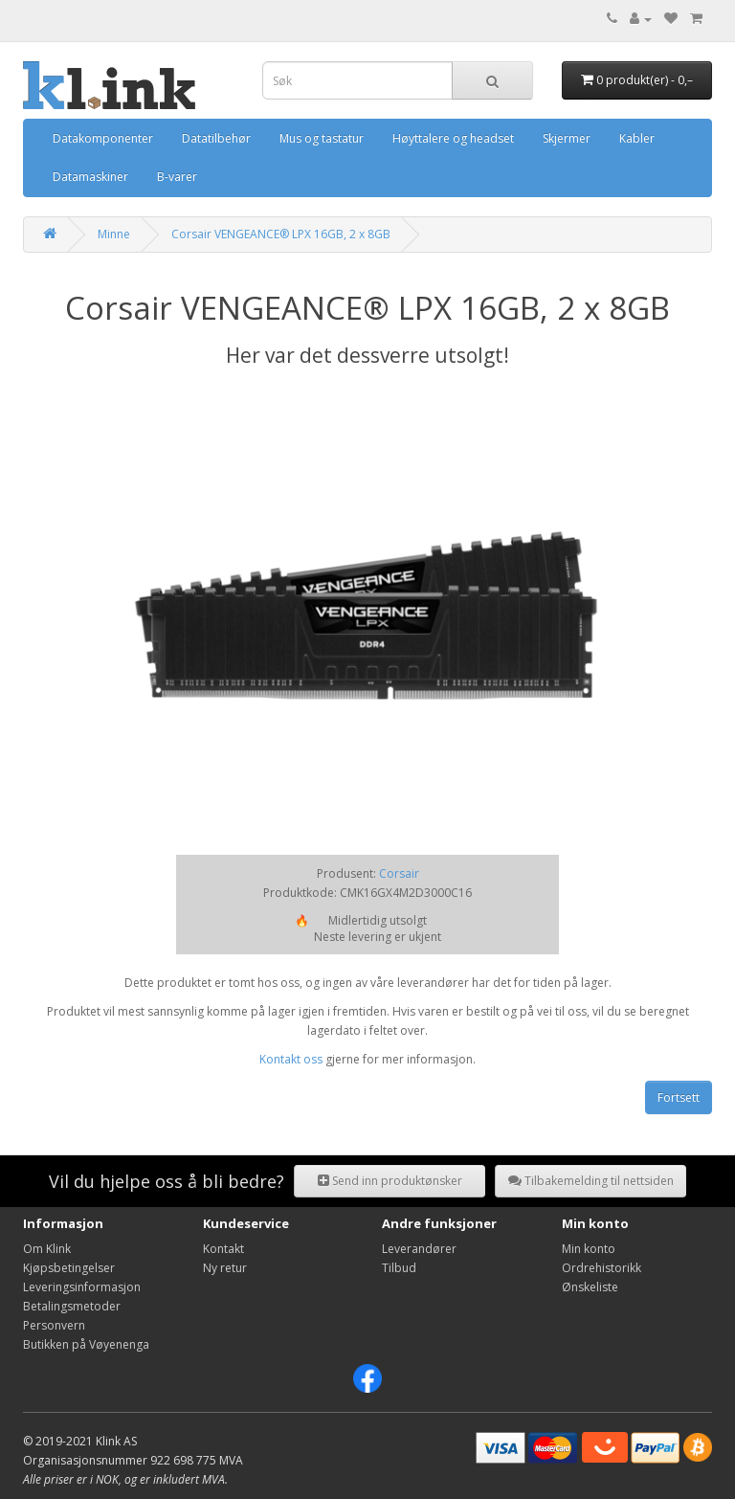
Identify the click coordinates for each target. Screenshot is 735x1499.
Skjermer (566, 138)
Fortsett (678, 1097)
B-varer (177, 176)
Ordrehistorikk (601, 1268)
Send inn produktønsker (390, 1181)
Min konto (588, 1249)
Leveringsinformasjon (82, 1287)
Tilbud (399, 1268)
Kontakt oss (291, 1059)
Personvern (54, 1325)
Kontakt (223, 1249)
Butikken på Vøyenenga (86, 1344)
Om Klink (47, 1249)
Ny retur (225, 1268)
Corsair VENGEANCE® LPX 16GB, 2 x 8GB (280, 234)
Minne (114, 234)
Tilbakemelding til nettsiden (591, 1181)
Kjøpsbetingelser (69, 1268)
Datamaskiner (90, 176)
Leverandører (419, 1249)
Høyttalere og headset (453, 138)
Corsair (399, 873)
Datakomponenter (103, 138)
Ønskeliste (590, 1287)
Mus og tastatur (321, 138)
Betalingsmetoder (72, 1306)
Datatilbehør (216, 138)
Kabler (637, 138)
